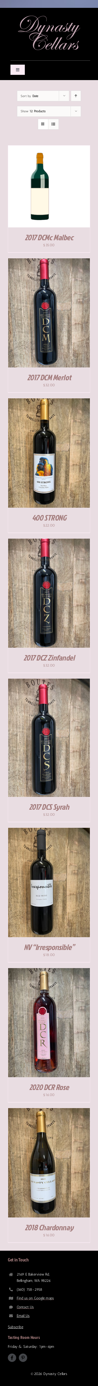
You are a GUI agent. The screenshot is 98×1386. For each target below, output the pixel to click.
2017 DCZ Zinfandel (49, 657)
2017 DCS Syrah (49, 806)
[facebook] (12, 1358)
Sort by (29, 96)
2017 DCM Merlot (49, 377)
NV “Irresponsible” (49, 947)
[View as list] (53, 124)
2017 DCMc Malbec (49, 237)
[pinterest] (23, 1358)
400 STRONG (49, 517)
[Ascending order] (76, 96)
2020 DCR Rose (49, 1087)
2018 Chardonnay (49, 1227)
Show (33, 111)
